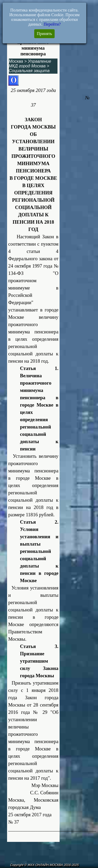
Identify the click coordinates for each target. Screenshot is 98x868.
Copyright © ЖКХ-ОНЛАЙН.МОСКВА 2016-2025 (44, 865)
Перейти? (52, 24)
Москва (16, 61)
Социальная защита (29, 70)
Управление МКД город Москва (30, 63)
